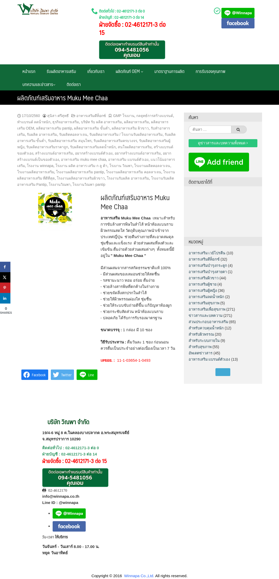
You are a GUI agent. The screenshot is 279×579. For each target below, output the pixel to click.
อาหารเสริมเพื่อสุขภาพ (207, 309)
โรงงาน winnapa (40, 166)
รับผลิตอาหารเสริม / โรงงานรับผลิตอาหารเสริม (126, 134)
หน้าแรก (28, 71)
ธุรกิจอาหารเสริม (65, 122)
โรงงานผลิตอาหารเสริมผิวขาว (81, 178)
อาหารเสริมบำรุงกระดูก (208, 265)
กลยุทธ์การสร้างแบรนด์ (154, 116)
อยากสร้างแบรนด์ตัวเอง (94, 153)
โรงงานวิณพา (60, 184)
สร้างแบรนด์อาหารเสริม (54, 153)
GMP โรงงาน (123, 116)
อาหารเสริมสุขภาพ (204, 303)
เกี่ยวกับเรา (95, 71)
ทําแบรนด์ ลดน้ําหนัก (34, 122)
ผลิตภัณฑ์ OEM (129, 71)
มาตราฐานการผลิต (169, 71)
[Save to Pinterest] (5, 288)
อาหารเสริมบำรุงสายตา (208, 272)
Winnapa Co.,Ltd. (139, 576)
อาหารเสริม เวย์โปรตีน (207, 253)
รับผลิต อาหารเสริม (42, 134)
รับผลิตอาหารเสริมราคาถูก (47, 147)
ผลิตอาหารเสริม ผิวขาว (130, 128)
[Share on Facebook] (5, 267)
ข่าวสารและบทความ (205, 315)
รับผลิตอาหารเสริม (61, 71)
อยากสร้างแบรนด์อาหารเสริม (138, 153)
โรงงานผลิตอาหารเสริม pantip (80, 172)
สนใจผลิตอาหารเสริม (135, 147)
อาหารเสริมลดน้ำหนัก (206, 297)
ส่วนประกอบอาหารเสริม (208, 322)
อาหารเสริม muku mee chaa (83, 159)
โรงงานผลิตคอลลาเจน (152, 166)
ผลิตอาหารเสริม (136, 122)
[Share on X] (5, 277)
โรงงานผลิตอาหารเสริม (35, 172)
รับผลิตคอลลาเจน (73, 134)
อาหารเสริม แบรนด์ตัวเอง (128, 159)
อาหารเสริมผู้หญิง (203, 290)
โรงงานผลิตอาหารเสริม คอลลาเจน (133, 172)
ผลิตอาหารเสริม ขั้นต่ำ (92, 128)
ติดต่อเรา (74, 84)
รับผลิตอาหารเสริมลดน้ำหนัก (93, 147)
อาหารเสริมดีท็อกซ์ (91, 116)
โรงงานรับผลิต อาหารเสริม (128, 178)
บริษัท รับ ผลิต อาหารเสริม (101, 122)
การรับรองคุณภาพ (210, 71)
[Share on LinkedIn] (5, 298)
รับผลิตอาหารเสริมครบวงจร (115, 141)
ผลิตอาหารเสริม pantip (54, 128)
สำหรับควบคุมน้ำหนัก (206, 328)
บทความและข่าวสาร (38, 84)
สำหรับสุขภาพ (200, 347)
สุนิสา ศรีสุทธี (58, 116)
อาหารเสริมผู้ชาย (202, 284)
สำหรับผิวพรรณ (201, 334)
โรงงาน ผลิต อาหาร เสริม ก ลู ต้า (81, 166)
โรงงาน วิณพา (120, 166)
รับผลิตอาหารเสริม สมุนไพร (69, 141)
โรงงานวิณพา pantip (88, 184)
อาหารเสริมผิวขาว (204, 278)
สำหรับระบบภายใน (204, 340)
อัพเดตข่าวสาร (201, 353)
